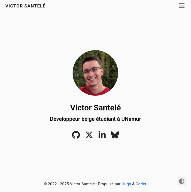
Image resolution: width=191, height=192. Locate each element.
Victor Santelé (26, 6)
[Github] (76, 136)
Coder (141, 184)
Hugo (126, 184)
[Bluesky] (115, 136)
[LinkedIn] (102, 136)
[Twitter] (89, 136)
